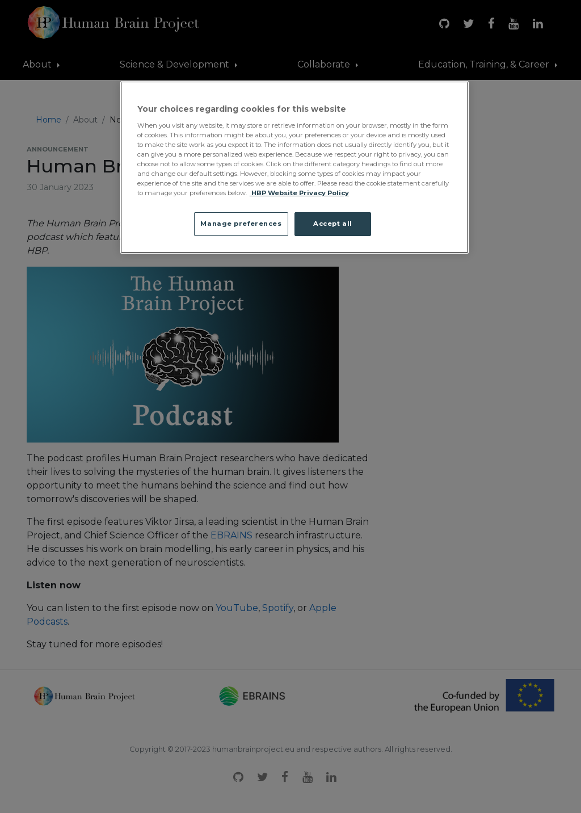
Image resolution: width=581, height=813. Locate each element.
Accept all (332, 224)
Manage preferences (240, 224)
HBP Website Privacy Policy (299, 193)
